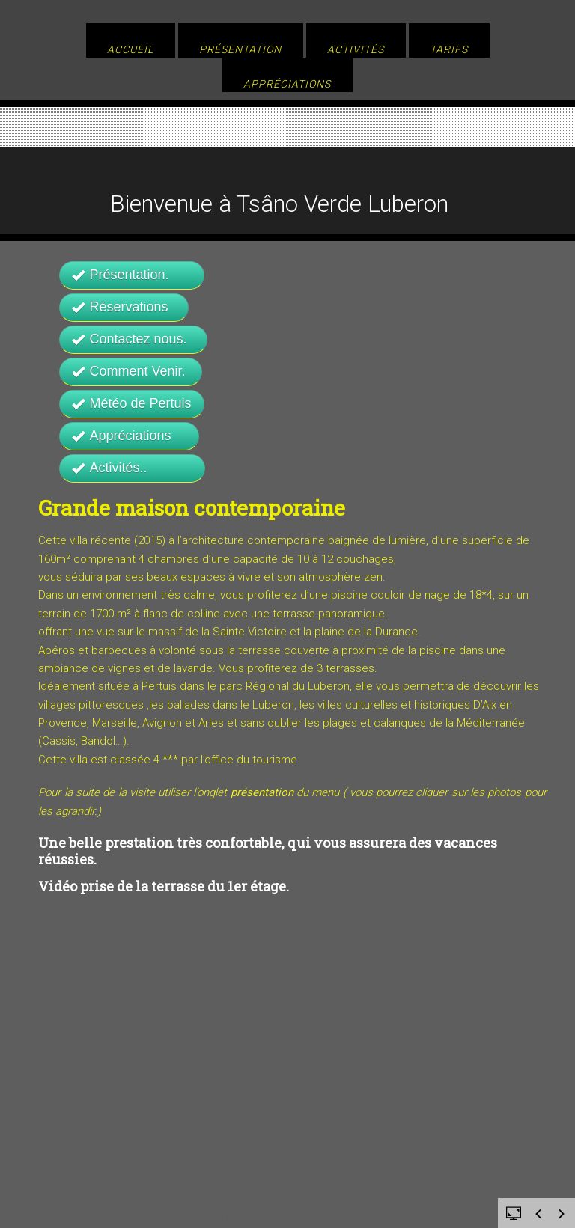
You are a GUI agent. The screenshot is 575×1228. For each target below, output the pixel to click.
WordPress (426, 1218)
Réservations (124, 306)
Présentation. (132, 274)
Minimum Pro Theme (199, 1218)
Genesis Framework (333, 1218)
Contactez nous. (133, 339)
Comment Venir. (130, 371)
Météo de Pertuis (132, 403)
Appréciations (129, 435)
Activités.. (132, 467)
